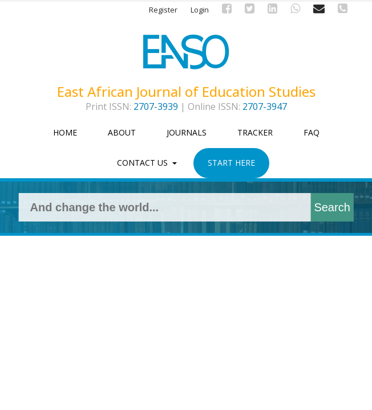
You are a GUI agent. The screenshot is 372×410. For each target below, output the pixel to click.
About (122, 132)
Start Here (231, 162)
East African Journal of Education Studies (186, 91)
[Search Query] (169, 207)
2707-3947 (264, 106)
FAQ (312, 132)
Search (332, 207)
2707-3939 (156, 106)
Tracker (255, 132)
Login (200, 10)
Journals (187, 132)
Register (163, 10)
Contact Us (143, 162)
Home (65, 132)
